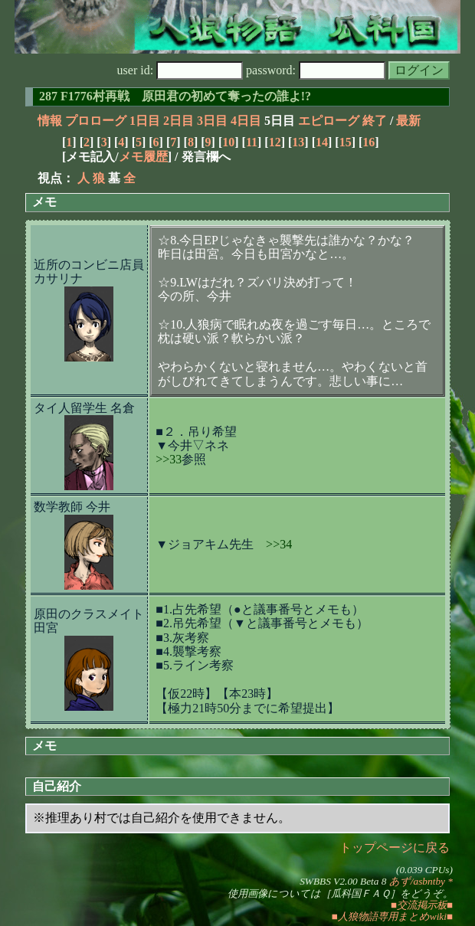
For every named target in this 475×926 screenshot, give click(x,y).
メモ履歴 (143, 156)
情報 (50, 120)
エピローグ (328, 120)
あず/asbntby (417, 881)
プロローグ (95, 120)
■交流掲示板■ (422, 905)
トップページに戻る (394, 847)
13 (298, 142)
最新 (408, 120)
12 (275, 142)
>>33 (169, 459)
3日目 (212, 120)
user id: (180, 70)
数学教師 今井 (72, 506)
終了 (374, 120)
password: (315, 70)
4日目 (246, 120)
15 (345, 142)
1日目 (144, 120)
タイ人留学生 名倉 (84, 407)
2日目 (178, 120)
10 (228, 142)
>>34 (279, 544)
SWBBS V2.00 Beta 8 (343, 881)
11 (251, 142)
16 (368, 142)
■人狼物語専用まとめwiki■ (392, 916)
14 (322, 142)
